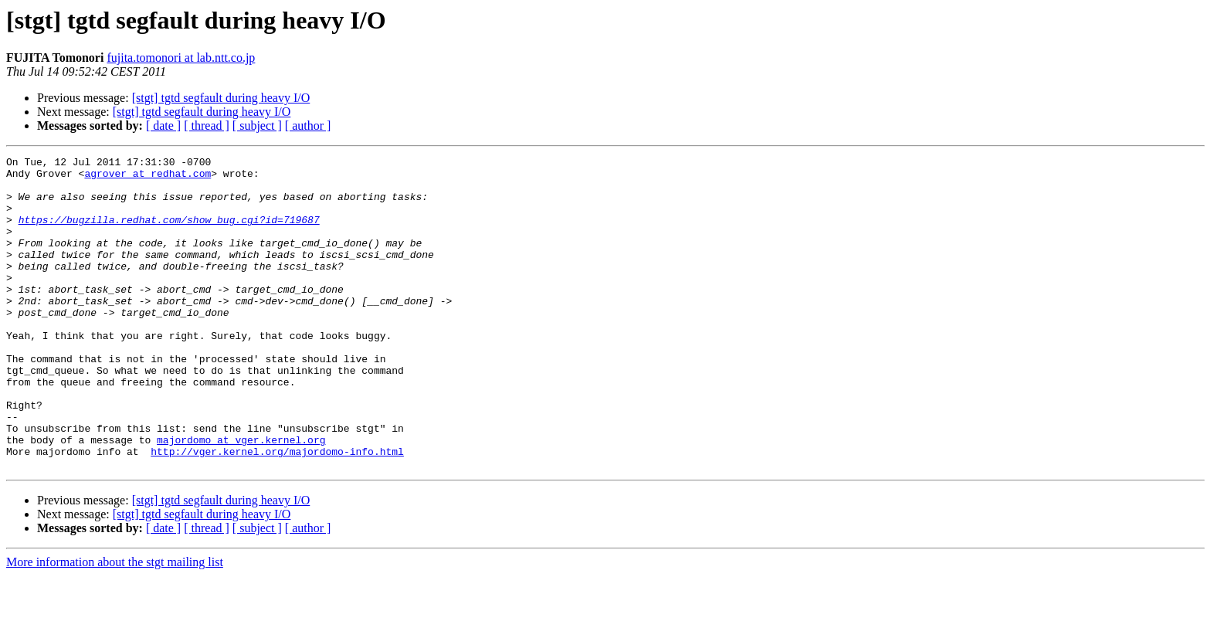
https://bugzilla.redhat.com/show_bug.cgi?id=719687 (169, 233)
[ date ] (163, 125)
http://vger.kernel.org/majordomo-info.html (277, 511)
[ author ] (308, 125)
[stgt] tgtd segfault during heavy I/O (221, 97)
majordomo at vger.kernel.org (241, 497)
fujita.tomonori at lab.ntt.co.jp (181, 57)
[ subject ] (257, 125)
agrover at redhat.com (147, 178)
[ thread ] (206, 125)
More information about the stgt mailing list (114, 624)
